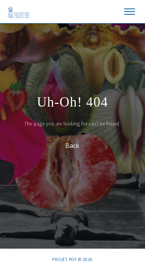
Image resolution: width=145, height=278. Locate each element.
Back (73, 145)
